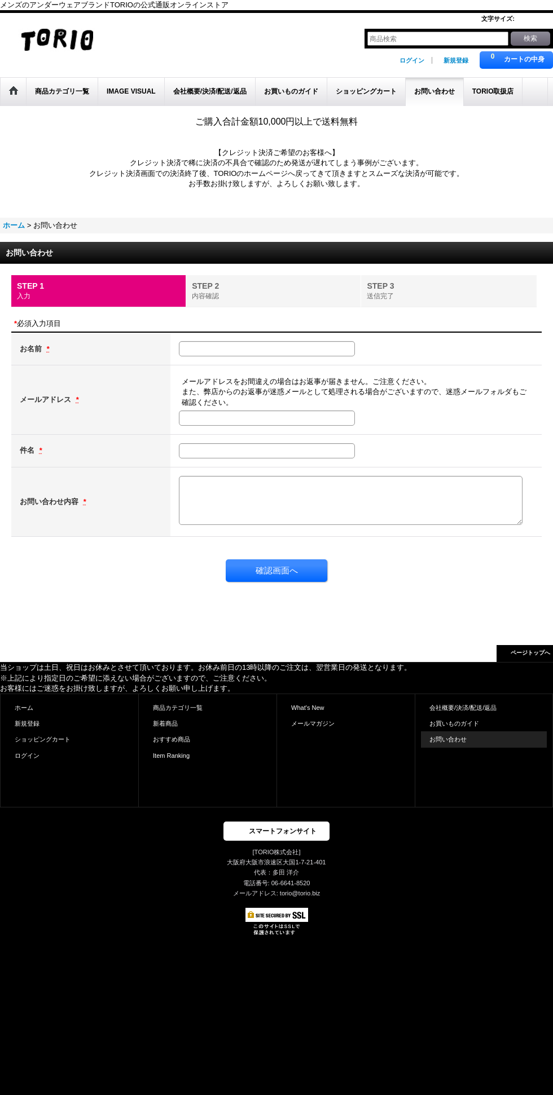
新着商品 (165, 723)
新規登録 (456, 60)
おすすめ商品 (171, 739)
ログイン (412, 60)
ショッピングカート (43, 739)
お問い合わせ (448, 739)
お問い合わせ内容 (50, 501)
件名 (28, 450)
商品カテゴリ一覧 (178, 707)
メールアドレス (46, 399)
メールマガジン (313, 723)
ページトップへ (530, 653)
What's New (307, 707)
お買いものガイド (454, 723)
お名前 (32, 349)
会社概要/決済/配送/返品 (463, 707)
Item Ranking (171, 755)
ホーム (24, 707)
